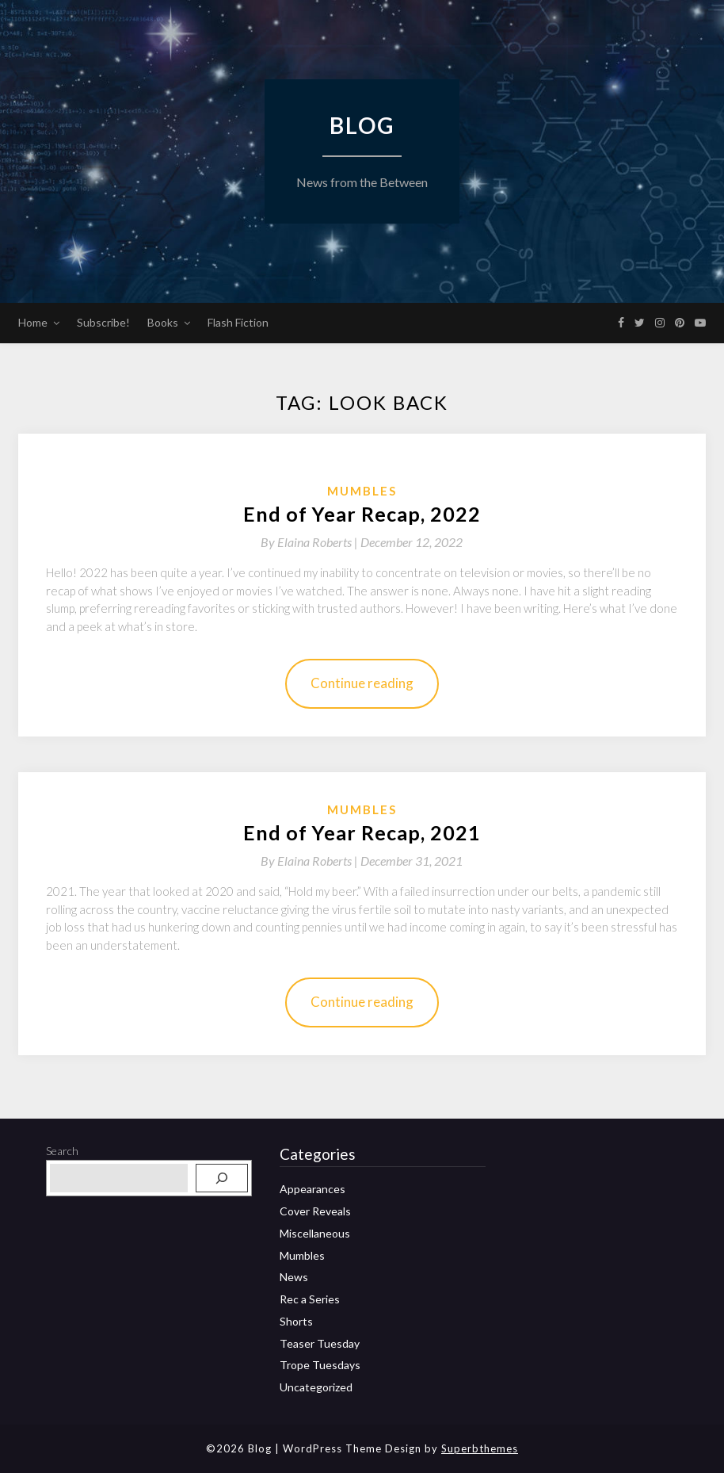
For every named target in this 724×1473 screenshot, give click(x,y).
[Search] (222, 1178)
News (294, 1277)
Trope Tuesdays (320, 1365)
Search (62, 1150)
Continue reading (362, 683)
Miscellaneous (315, 1233)
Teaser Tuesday (320, 1343)
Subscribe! (103, 322)
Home (33, 322)
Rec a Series (310, 1299)
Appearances (312, 1189)
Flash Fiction (238, 322)
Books (162, 322)
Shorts (296, 1321)
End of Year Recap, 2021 (362, 832)
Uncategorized (316, 1387)
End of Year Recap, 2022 (362, 514)
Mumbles (362, 491)
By (310, 541)
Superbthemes (479, 1448)
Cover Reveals (315, 1211)
